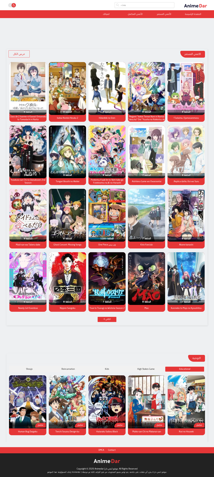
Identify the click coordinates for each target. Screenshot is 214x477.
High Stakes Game (146, 369)
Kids (107, 369)
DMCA (101, 450)
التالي (107, 319)
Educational (184, 369)
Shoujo (29, 369)
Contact (112, 450)
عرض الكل (19, 54)
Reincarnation (68, 369)
